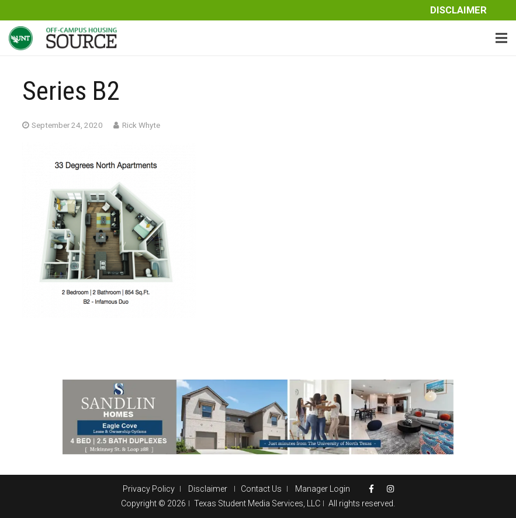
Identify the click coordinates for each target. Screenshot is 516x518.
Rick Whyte (141, 125)
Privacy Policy (149, 488)
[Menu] (501, 38)
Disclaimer (458, 10)
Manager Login (322, 488)
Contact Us (261, 488)
